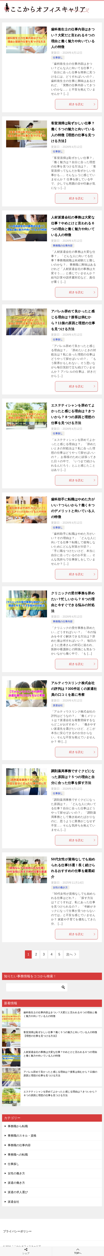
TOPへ (78, 1251)
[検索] (36, 987)
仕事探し (58, 57)
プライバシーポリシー (17, 1231)
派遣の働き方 (16, 1182)
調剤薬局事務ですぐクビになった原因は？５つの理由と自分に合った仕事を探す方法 (73, 777)
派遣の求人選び (18, 1192)
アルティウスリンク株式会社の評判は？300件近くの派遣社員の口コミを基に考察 (74, 689)
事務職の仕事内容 (63, 245)
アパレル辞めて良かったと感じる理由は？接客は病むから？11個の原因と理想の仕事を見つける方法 (60, 1073)
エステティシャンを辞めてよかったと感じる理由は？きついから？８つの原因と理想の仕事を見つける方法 (60, 1093)
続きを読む (82, 104)
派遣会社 (58, 705)
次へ (69, 954)
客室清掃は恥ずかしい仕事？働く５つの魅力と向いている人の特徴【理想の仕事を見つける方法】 (60, 1034)
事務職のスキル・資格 (22, 1135)
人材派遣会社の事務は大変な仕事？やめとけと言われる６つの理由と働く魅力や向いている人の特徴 (60, 1054)
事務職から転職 (18, 1126)
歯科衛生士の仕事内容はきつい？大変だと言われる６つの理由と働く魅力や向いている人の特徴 (60, 1014)
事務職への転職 (18, 1154)
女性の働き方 (60, 887)
